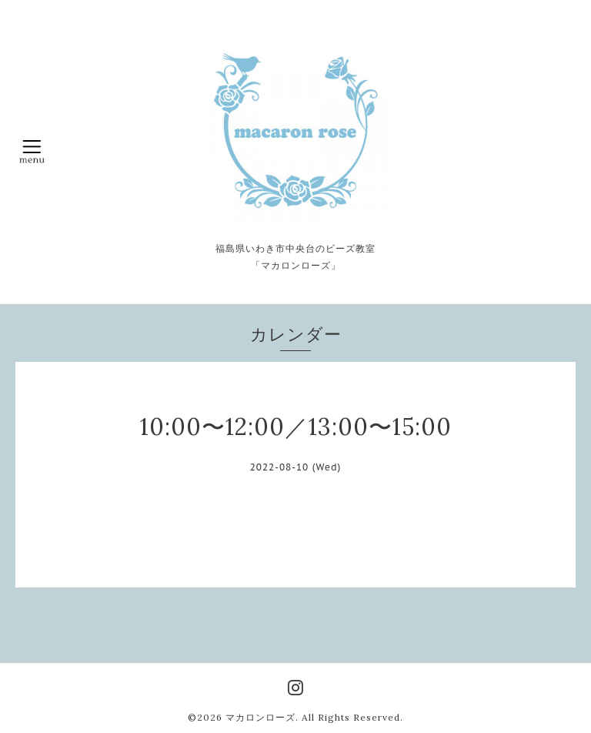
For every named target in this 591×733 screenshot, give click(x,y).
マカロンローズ (260, 717)
